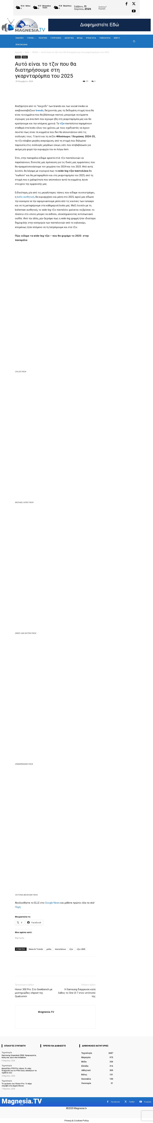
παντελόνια (60, 949)
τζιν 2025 (81, 949)
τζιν (71, 949)
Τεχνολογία (7, 1052)
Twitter (132, 1102)
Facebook (115, 1102)
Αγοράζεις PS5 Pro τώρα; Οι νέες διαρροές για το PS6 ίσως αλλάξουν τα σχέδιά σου (19, 1070)
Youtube (147, 1102)
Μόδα (35, 52)
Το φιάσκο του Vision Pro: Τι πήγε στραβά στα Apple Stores (16, 1084)
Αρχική (18, 52)
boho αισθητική (25, 196)
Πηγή (18, 907)
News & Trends (36, 949)
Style (27, 52)
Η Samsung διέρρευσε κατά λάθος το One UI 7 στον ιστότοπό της (76, 993)
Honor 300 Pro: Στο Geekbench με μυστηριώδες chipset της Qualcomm (33, 993)
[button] (134, 41)
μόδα (49, 949)
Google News (52, 902)
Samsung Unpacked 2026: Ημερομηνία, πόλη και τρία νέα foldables (19, 1056)
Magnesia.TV (46, 1011)
